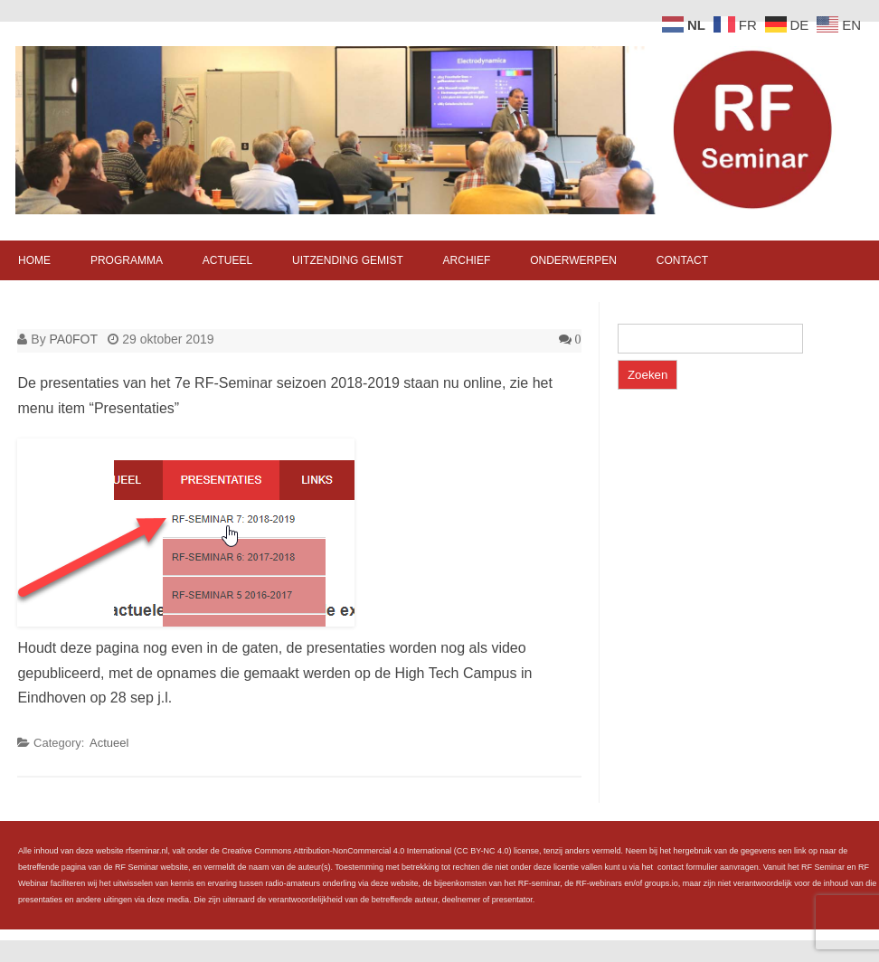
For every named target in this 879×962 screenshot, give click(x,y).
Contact (682, 260)
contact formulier (687, 867)
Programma (126, 260)
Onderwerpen (573, 260)
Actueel (227, 260)
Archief (467, 260)
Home (34, 260)
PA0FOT (74, 339)
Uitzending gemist (347, 260)
